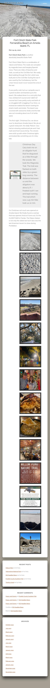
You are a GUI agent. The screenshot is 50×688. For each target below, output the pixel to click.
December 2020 (10, 668)
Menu (45, 3)
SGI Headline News (11, 575)
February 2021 (10, 661)
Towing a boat (10, 582)
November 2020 (10, 672)
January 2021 (9, 665)
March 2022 (9, 646)
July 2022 (8, 643)
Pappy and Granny (11, 596)
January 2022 (10, 650)
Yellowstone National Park (13, 571)
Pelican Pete (9, 568)
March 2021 (9, 657)
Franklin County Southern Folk (14, 579)
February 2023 (10, 635)
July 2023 (8, 628)
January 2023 (10, 639)
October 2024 (10, 625)
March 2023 (9, 632)
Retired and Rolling (13, 4)
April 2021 (8, 654)
